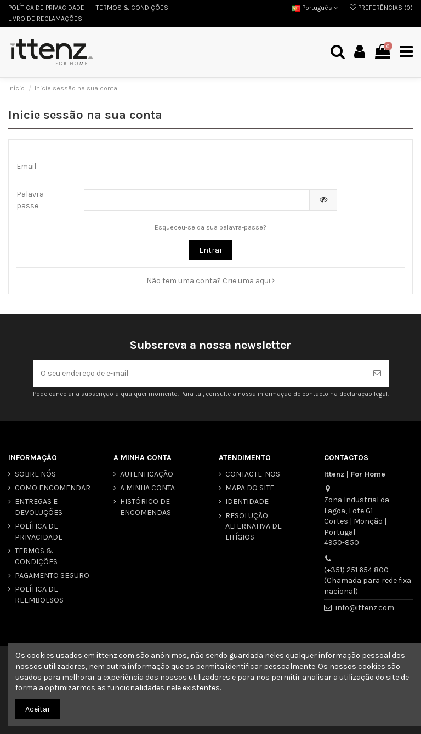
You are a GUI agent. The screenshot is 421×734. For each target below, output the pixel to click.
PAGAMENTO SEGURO (52, 575)
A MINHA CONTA (147, 487)
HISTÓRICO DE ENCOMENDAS (145, 507)
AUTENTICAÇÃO (146, 474)
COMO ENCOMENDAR (52, 487)
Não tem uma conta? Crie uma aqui (210, 280)
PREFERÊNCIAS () (381, 8)
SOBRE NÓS (35, 474)
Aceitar (37, 709)
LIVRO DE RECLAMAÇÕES (45, 18)
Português (315, 8)
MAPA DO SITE (249, 487)
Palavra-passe (31, 200)
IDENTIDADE (247, 501)
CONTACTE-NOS (252, 474)
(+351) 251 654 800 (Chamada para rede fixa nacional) (367, 580)
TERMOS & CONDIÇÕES (133, 8)
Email (26, 166)
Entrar (211, 250)
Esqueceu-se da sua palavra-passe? (210, 227)
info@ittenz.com (364, 607)
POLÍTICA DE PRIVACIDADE (47, 8)
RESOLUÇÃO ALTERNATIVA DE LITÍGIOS (253, 526)
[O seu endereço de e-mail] (199, 373)
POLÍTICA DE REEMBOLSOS (39, 594)
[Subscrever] (377, 373)
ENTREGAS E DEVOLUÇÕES (38, 507)
